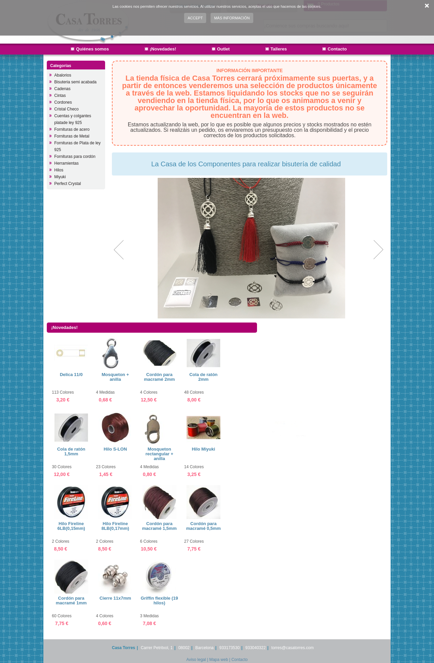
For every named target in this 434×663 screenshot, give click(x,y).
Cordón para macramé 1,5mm (159, 526)
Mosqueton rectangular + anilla (159, 454)
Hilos (58, 170)
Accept (195, 18)
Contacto (337, 48)
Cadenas (62, 88)
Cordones (63, 102)
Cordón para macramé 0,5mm (203, 526)
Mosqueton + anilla (115, 377)
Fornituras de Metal (71, 136)
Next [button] (377, 250)
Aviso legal (196, 659)
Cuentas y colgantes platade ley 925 (72, 119)
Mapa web (218, 659)
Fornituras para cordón (74, 156)
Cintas (60, 95)
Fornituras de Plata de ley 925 (77, 146)
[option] (248, 248)
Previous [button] (119, 250)
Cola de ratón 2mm (203, 377)
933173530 (229, 647)
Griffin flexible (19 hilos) (159, 600)
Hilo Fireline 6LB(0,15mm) (71, 526)
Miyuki (60, 176)
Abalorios (62, 75)
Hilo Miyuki (203, 449)
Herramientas (66, 163)
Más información (232, 18)
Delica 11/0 (71, 374)
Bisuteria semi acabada (75, 82)
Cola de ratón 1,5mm (71, 451)
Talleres (279, 48)
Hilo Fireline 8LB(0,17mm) (115, 526)
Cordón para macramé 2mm (159, 377)
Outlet (223, 48)
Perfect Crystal (67, 183)
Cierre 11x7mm (115, 598)
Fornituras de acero (72, 129)
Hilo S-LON (115, 449)
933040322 (255, 647)
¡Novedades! (163, 48)
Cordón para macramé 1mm (71, 600)
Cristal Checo (66, 109)
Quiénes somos (92, 48)
